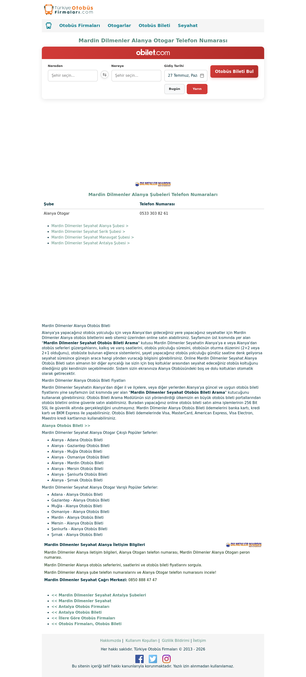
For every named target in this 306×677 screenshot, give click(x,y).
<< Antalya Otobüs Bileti (76, 612)
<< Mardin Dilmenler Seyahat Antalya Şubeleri (98, 595)
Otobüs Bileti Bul (234, 75)
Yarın (197, 89)
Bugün (174, 89)
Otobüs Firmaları (79, 25)
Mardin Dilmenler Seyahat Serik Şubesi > (88, 231)
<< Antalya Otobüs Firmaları (80, 607)
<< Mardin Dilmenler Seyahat (81, 601)
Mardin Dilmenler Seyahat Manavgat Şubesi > (92, 237)
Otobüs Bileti (154, 25)
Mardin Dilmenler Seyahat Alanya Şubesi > (90, 226)
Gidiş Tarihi (174, 66)
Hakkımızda (110, 641)
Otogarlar (119, 25)
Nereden (55, 66)
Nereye (119, 66)
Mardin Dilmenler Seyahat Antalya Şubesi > (90, 243)
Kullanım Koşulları (141, 641)
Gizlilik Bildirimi (175, 641)
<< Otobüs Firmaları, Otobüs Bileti (86, 624)
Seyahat (188, 25)
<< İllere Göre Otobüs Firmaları (83, 618)
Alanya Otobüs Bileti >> (66, 426)
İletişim (199, 641)
